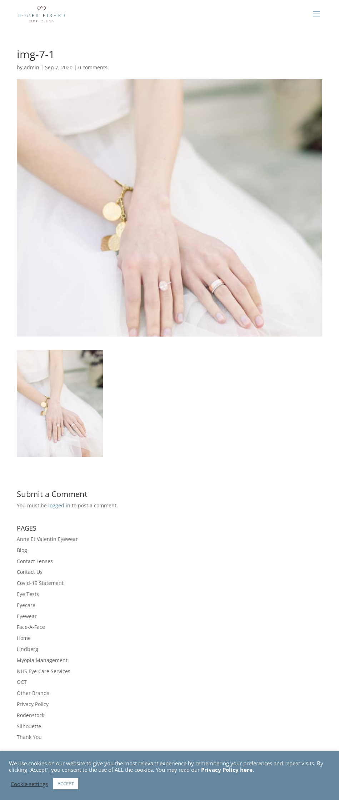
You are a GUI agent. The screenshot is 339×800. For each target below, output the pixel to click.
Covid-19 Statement (40, 583)
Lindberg (27, 649)
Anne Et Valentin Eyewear (47, 539)
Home (24, 638)
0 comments (93, 67)
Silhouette (29, 726)
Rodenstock (30, 715)
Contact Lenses (35, 561)
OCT (22, 682)
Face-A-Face (31, 626)
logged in (59, 505)
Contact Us (30, 571)
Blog (22, 550)
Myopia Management (42, 660)
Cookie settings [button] (29, 784)
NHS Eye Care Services (43, 671)
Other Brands (33, 693)
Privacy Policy (33, 704)
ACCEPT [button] (66, 783)
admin (31, 67)
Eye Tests (28, 594)
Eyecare (26, 605)
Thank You (29, 737)
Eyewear (27, 616)
